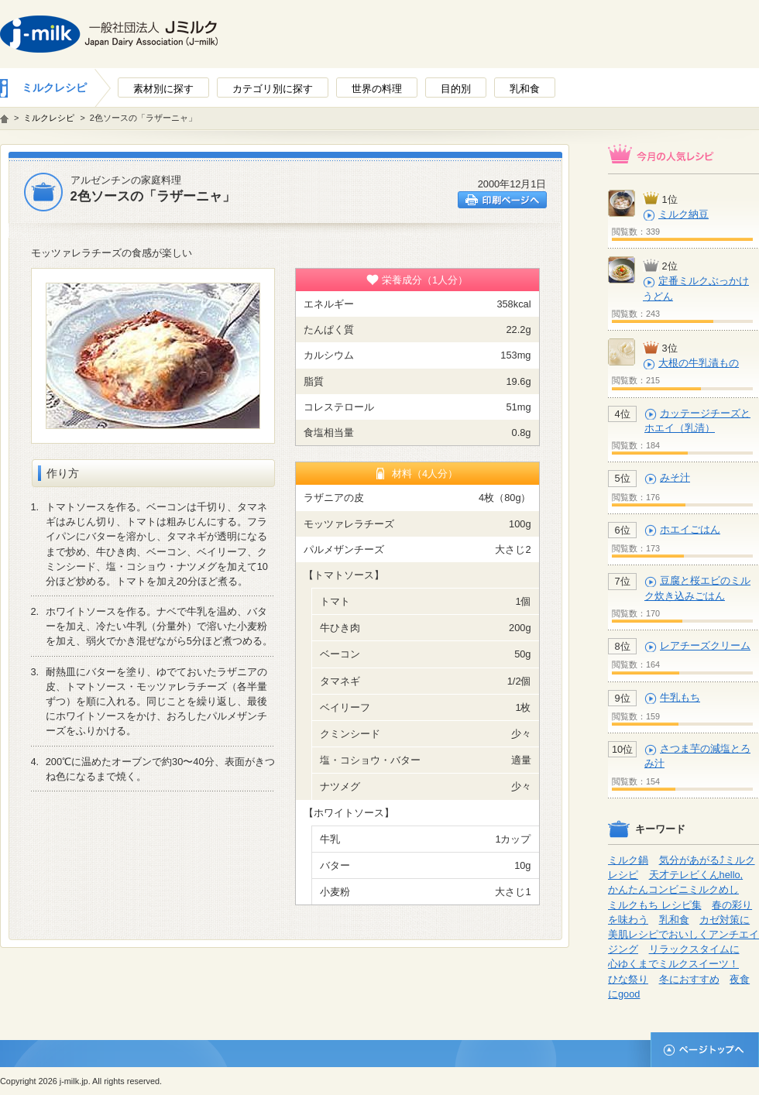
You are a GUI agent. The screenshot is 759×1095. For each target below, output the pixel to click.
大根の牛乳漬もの (698, 363)
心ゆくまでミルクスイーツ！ (673, 964)
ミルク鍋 (628, 860)
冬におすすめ (689, 979)
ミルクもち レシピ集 (655, 905)
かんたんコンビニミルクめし (673, 889)
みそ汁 (675, 477)
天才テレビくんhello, (696, 874)
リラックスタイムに (694, 949)
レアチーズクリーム (705, 645)
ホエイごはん (690, 529)
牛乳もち (680, 697)
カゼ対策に (724, 919)
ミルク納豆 (683, 214)
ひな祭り (628, 979)
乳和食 (674, 919)
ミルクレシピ (54, 87)
